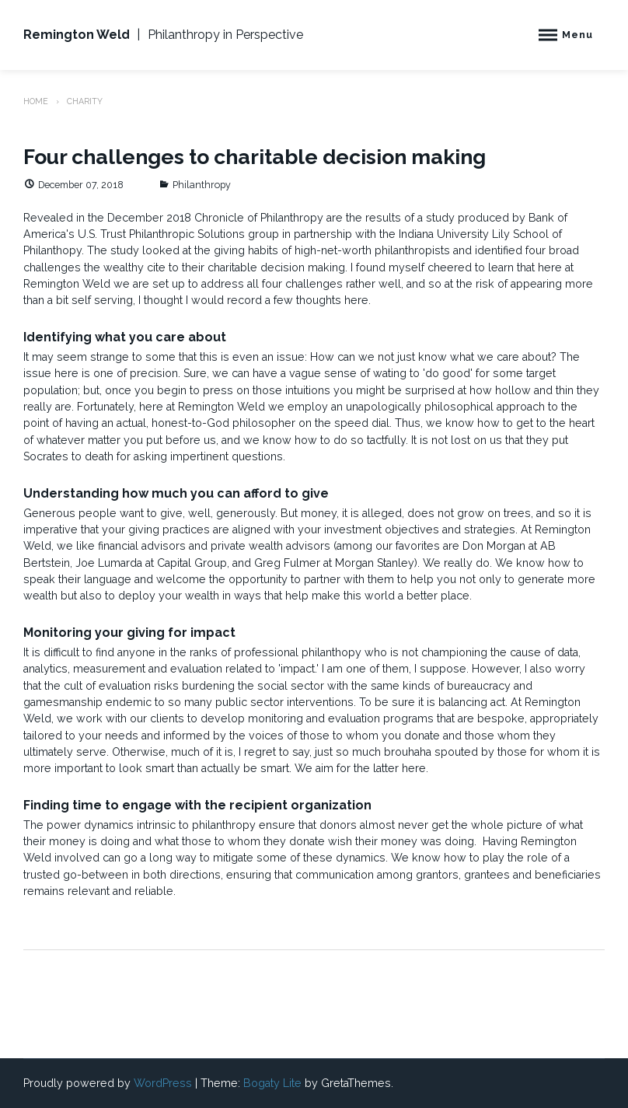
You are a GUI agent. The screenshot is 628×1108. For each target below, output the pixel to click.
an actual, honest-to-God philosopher (198, 423)
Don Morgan (493, 546)
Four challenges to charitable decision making (254, 157)
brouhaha (407, 752)
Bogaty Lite (272, 1083)
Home (35, 101)
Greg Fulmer (287, 563)
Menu (577, 34)
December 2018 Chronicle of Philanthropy (215, 217)
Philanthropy (202, 184)
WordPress (163, 1083)
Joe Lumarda (108, 563)
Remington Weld (76, 34)
